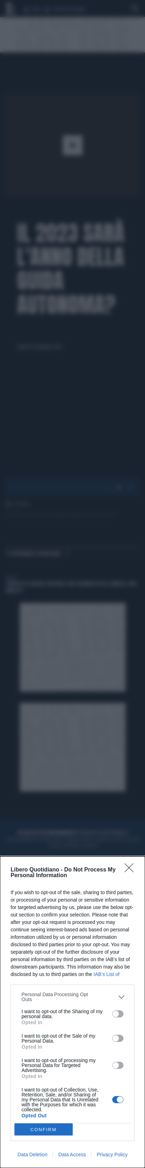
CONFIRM (43, 1129)
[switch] (117, 1013)
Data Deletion (33, 1154)
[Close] (131, 870)
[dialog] (72, 1012)
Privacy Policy (112, 1154)
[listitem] (72, 997)
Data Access (72, 1154)
